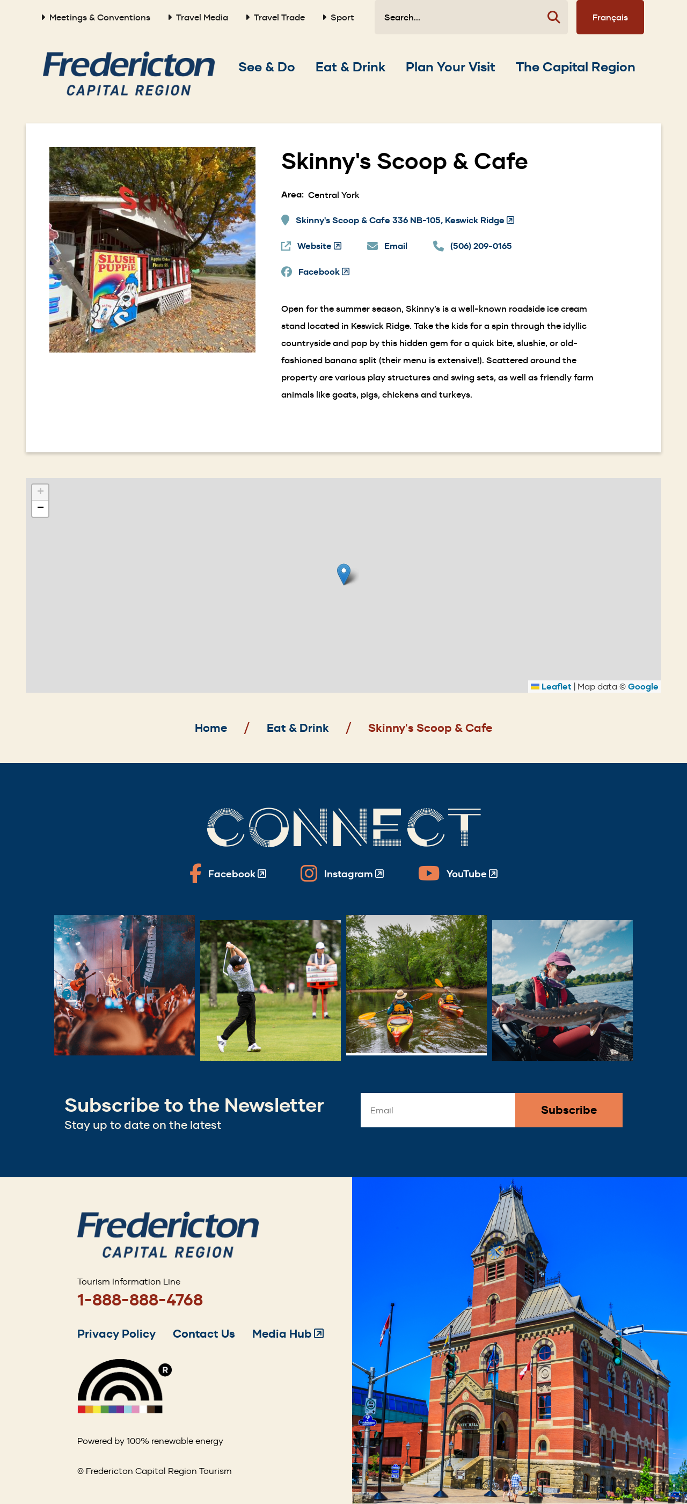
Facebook (323, 272)
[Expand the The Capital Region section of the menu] (575, 67)
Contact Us (204, 1333)
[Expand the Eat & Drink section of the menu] (350, 67)
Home (211, 728)
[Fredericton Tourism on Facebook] (227, 873)
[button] (343, 574)
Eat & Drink (298, 728)
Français (610, 17)
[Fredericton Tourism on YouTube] (458, 873)
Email (395, 246)
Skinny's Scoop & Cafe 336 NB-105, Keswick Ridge (405, 220)
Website (319, 246)
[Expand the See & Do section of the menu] (267, 67)
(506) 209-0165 (481, 246)
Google (643, 686)
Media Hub (288, 1333)
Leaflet (551, 686)
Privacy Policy (116, 1333)
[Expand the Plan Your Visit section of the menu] (450, 67)
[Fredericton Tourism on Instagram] (342, 873)
